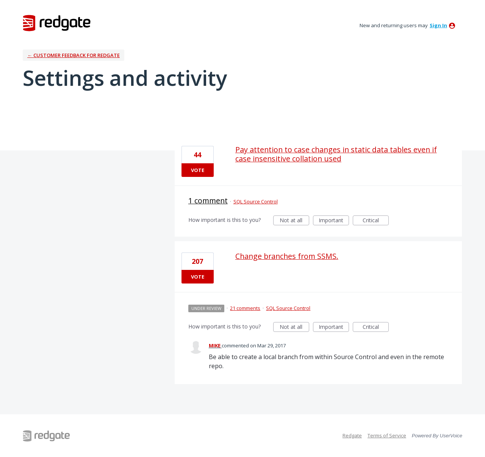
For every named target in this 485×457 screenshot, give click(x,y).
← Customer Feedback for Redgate (73, 55)
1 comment (208, 200)
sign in (438, 25)
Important (334, 221)
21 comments (245, 308)
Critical (376, 221)
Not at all (294, 221)
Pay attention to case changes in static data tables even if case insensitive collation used (336, 154)
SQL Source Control (255, 201)
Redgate (352, 435)
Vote (197, 170)
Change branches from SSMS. (286, 256)
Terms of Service (387, 435)
